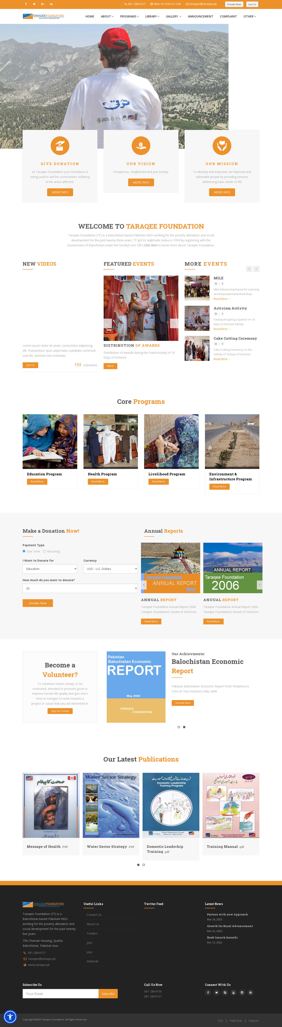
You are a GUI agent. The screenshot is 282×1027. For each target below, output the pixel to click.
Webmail (92, 961)
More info (60, 192)
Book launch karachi (222, 937)
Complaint (228, 16)
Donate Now (234, 4)
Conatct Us (94, 915)
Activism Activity (230, 308)
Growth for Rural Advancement (230, 926)
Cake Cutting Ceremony (235, 338)
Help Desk (236, 1020)
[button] (10, 1017)
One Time (31, 551)
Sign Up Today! (60, 711)
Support (253, 1020)
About (107, 16)
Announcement (200, 16)
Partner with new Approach (227, 914)
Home (90, 16)
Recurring (51, 551)
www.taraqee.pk (39, 965)
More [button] (110, 366)
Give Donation (60, 163)
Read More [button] (151, 621)
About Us (93, 924)
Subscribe (108, 994)
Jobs (89, 943)
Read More (37, 481)
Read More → (222, 299)
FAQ (220, 1020)
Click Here (150, 245)
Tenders (92, 933)
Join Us (252, 4)
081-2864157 (136, 4)
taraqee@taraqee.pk (203, 4)
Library (152, 16)
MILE (218, 278)
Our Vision (141, 163)
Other (250, 16)
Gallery (173, 16)
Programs (129, 16)
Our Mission (222, 163)
